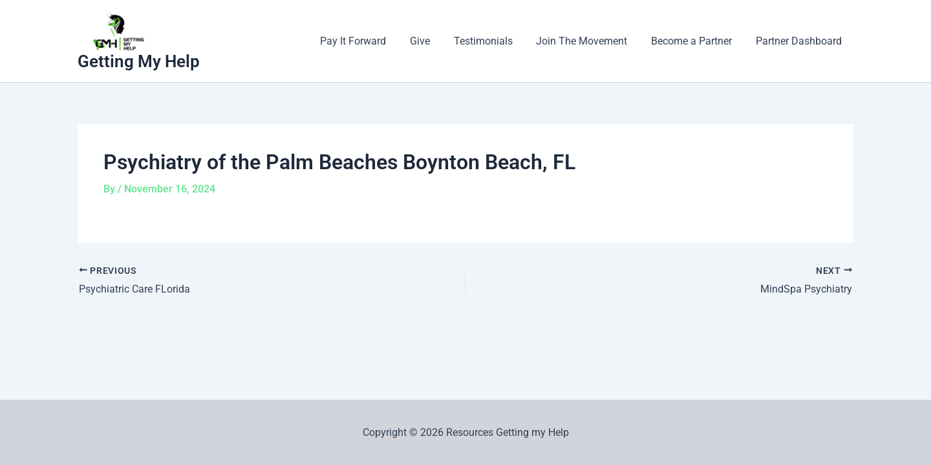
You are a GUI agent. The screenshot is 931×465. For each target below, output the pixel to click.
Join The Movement (589, 41)
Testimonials (493, 41)
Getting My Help (139, 61)
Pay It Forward (370, 41)
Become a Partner (696, 41)
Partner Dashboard (800, 41)
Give (433, 41)
